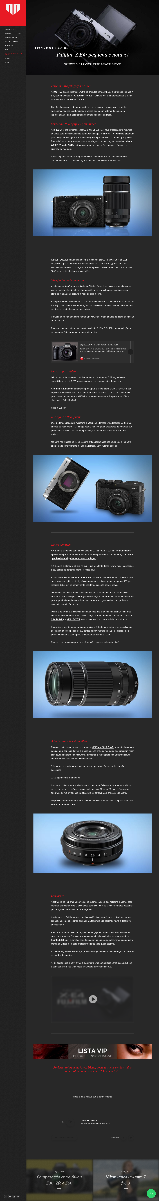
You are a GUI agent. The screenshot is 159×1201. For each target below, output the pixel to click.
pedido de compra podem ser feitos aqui (76, 571)
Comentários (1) (64, 1139)
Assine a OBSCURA (12, 29)
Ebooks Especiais (12, 41)
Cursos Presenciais (13, 33)
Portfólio (9, 45)
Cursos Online (11, 37)
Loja (7, 62)
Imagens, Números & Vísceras (13, 54)
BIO (6, 49)
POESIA (8, 58)
